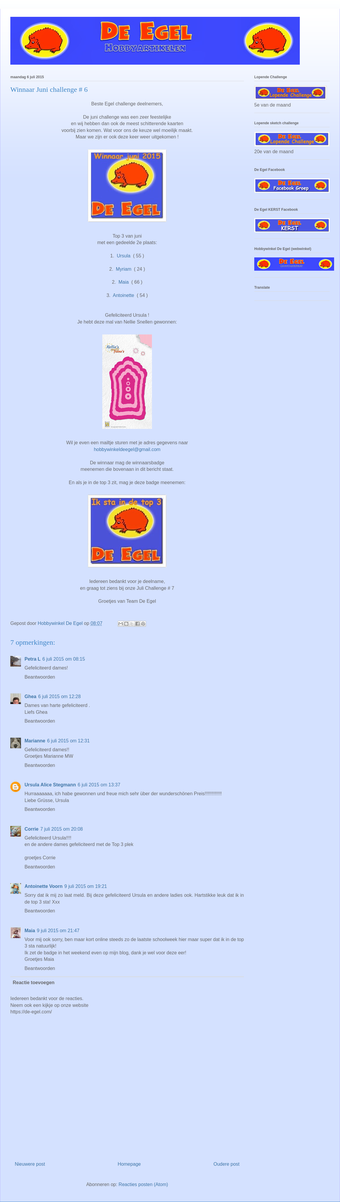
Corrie (31, 829)
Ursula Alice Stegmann (50, 784)
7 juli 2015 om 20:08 (61, 829)
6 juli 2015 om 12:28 (59, 696)
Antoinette (123, 295)
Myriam (123, 269)
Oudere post (226, 1164)
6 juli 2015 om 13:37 (99, 784)
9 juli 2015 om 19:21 (85, 886)
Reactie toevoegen (33, 982)
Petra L (33, 659)
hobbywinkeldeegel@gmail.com (127, 449)
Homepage (129, 1164)
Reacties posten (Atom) (143, 1184)
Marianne (35, 740)
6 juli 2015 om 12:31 (68, 740)
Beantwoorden (40, 677)
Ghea (30, 696)
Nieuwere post (30, 1164)
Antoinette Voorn (44, 886)
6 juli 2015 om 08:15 (63, 659)
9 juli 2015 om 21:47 (58, 930)
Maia (124, 282)
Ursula (123, 255)
